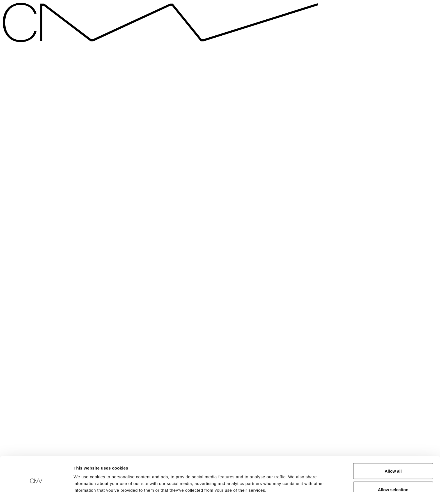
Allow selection (393, 458)
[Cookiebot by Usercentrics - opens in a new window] (36, 481)
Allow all (393, 440)
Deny (393, 477)
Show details (294, 477)
